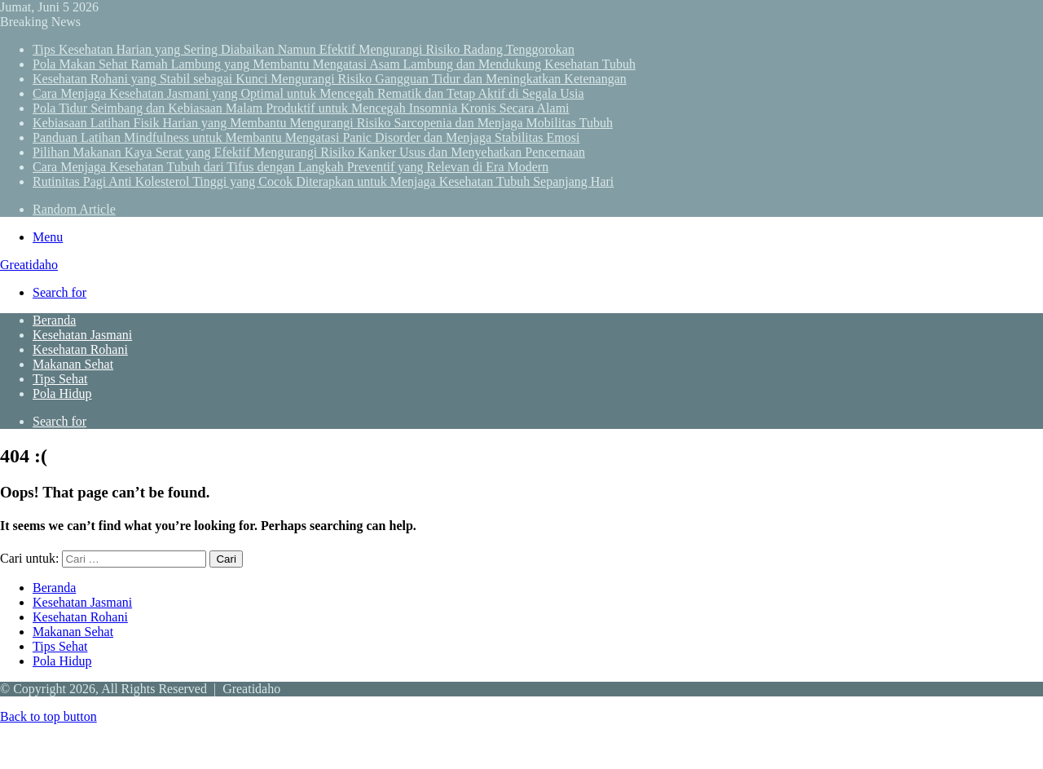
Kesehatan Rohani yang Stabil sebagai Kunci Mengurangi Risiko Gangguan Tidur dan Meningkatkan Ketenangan (330, 79)
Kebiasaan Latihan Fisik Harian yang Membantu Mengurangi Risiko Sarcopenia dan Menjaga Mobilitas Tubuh (323, 123)
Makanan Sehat (73, 364)
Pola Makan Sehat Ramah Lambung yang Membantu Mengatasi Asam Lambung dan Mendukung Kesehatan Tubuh (334, 64)
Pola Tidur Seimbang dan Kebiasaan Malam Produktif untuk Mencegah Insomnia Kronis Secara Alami (301, 108)
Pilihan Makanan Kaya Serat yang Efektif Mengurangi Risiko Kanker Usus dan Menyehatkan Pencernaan (309, 152)
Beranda (54, 320)
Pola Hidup (62, 393)
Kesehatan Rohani (80, 349)
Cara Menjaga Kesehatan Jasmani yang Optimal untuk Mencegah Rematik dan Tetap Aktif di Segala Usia (308, 93)
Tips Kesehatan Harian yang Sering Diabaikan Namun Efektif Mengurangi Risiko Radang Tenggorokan (303, 49)
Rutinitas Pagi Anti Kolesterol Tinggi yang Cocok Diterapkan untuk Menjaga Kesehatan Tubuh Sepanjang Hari (323, 181)
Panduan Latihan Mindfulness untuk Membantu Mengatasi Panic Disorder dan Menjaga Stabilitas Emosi (306, 137)
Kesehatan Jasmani (82, 335)
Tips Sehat (60, 379)
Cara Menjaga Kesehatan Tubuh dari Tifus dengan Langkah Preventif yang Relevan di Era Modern (290, 167)
